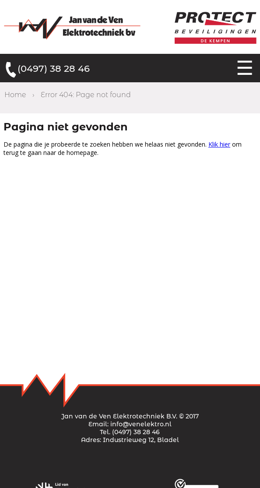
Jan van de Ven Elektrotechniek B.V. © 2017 (130, 416)
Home (15, 95)
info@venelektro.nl (141, 424)
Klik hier (219, 144)
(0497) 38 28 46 (54, 68)
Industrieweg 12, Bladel (141, 440)
